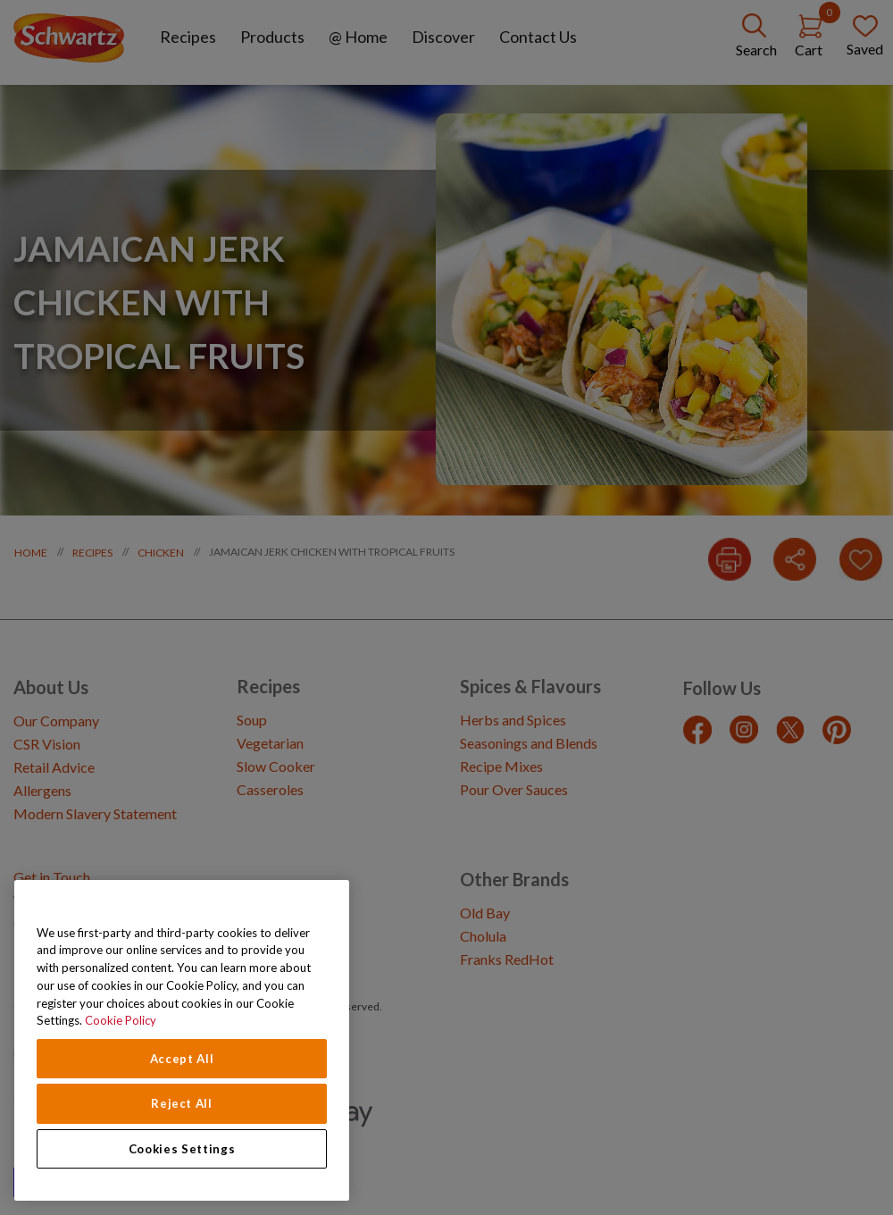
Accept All (182, 1059)
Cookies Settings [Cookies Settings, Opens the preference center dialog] (182, 1149)
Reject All (182, 1103)
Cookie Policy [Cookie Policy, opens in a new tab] (120, 1020)
